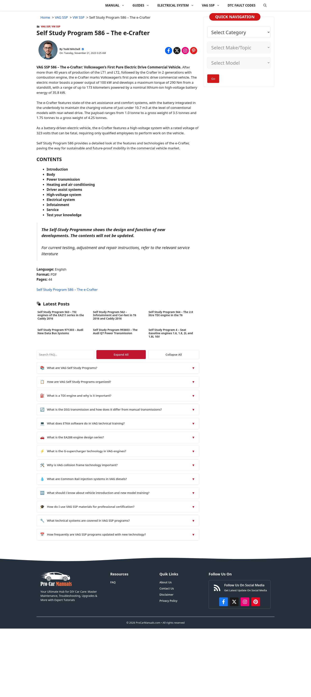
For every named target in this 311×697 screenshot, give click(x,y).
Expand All (163, 354)
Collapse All (187, 354)
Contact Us (166, 588)
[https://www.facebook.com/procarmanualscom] (223, 601)
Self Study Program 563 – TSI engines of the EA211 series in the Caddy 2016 (60, 315)
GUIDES (142, 5)
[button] (265, 5)
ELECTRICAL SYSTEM (177, 5)
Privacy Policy (168, 601)
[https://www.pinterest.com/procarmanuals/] (255, 601)
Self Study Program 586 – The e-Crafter (67, 289)
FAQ (113, 582)
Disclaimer (166, 594)
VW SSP (56, 26)
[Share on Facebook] (168, 50)
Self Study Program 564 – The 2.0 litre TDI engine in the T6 (171, 313)
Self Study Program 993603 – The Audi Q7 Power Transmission (115, 331)
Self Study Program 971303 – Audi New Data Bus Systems (60, 331)
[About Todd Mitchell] (48, 50)
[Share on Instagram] (185, 50)
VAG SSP (213, 5)
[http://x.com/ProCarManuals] (234, 601)
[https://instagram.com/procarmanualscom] (245, 601)
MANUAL (117, 5)
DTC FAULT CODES (241, 5)
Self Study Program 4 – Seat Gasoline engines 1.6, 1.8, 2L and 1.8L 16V (171, 333)
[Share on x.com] (176, 50)
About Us (165, 582)
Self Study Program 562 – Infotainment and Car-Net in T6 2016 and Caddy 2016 (114, 315)
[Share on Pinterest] (193, 50)
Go (213, 79)
